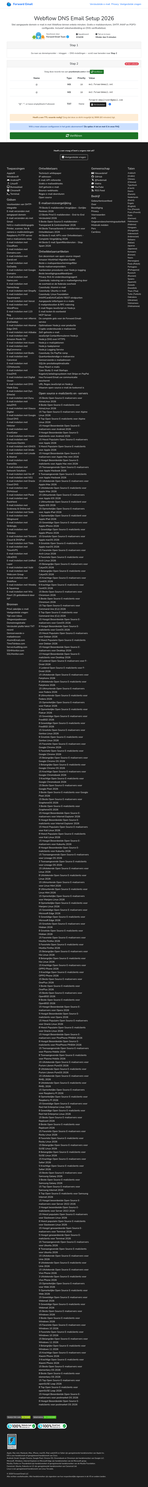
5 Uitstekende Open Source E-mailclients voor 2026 (62, 489)
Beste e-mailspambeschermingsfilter (58, 263)
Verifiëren (96, 71)
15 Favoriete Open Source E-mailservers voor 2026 (62, 552)
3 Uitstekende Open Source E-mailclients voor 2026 (62, 1278)
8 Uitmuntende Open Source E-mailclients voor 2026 (63, 697)
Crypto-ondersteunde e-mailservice (57, 328)
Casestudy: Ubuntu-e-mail (52, 290)
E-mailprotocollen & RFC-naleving (56, 304)
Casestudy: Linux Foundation (54, 294)
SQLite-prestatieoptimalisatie (54, 363)
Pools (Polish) (134, 263)
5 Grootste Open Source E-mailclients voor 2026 (61, 545)
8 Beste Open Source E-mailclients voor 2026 (59, 406)
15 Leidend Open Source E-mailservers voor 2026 (63, 662)
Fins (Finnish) (134, 209)
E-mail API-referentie (50, 180)
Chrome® (13, 190)
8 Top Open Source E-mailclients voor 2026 (62, 420)
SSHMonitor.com (15, 650)
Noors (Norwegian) (133, 259)
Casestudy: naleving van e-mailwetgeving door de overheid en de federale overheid (63, 282)
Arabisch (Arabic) (132, 174)
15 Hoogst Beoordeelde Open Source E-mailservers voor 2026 (59, 427)
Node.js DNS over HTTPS (52, 339)
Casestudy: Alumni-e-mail (52, 287)
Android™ (14, 180)
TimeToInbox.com (16, 643)
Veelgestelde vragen (130, 4)
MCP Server (45, 315)
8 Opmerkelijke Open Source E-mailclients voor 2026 (63, 711)
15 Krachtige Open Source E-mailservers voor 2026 (62, 579)
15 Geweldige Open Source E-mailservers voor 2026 (63, 524)
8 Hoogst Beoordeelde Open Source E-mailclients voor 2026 (59, 628)
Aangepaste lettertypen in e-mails (56, 301)
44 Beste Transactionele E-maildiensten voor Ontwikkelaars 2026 (62, 230)
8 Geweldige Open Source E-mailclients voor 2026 (62, 725)
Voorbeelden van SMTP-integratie (19, 206)
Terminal (13, 194)
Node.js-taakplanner (49, 346)
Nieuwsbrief (99, 173)
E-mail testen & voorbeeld (52, 311)
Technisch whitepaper (50, 173)
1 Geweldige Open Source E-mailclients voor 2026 (62, 531)
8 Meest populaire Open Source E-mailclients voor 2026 (62, 1223)
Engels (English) (132, 205)
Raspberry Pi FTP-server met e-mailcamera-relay (19, 237)
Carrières (96, 232)
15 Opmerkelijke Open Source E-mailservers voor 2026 (62, 510)
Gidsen (11, 200)
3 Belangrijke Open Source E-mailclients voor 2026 (62, 572)
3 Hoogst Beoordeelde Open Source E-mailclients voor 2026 (59, 434)
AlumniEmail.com (16, 640)
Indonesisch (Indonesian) (133, 235)
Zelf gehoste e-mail (49, 187)
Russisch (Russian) (132, 274)
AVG (93, 218)
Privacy (115, 4)
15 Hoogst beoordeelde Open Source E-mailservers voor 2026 (59, 1202)
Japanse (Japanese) (132, 247)
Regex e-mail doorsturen (51, 194)
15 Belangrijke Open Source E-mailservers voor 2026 (63, 565)
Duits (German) (132, 217)
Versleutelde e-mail (100, 4)
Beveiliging (97, 207)
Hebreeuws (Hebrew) (133, 223)
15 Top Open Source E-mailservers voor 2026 (63, 413)
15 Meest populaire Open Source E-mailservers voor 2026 (63, 1216)
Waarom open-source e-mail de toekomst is (61, 387)
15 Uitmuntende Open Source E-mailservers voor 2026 (62, 496)
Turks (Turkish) (134, 294)
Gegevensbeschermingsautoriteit (108, 221)
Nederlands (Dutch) (133, 199)
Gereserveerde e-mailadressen (16, 635)
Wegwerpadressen (16, 619)
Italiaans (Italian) (131, 241)
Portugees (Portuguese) (133, 268)
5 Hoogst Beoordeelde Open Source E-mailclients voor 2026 (59, 462)
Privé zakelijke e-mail (18, 609)
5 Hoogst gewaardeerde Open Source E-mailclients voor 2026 (60, 1236)
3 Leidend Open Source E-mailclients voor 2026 (62, 669)
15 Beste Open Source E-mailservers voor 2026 (60, 399)
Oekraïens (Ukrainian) (132, 298)
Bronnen (12, 604)
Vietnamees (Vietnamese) (134, 305)
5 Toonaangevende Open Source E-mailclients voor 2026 (62, 476)
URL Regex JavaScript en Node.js (56, 384)
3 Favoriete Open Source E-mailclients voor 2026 (61, 1333)
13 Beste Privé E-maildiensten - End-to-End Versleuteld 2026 (61, 216)
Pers (93, 228)
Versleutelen (98, 104)
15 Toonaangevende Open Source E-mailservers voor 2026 (64, 469)
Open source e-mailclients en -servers (63, 393)
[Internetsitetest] (21, 1426)
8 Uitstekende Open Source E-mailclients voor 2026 (62, 683)
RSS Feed (98, 190)
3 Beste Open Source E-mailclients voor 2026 (63, 794)
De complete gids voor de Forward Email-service (60, 320)
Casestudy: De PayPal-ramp (53, 353)
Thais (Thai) (133, 291)
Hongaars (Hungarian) (133, 229)
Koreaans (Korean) (132, 253)
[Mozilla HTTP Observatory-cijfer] (44, 1417)
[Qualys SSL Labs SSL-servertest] (18, 1417)
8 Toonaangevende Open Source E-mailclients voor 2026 (62, 1057)
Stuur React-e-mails (49, 367)
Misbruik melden (99, 225)
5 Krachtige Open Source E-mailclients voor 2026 (61, 1167)
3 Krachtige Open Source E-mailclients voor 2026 (61, 780)
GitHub (96, 176)
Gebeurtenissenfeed (101, 200)
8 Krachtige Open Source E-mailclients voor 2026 (61, 586)
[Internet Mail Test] (52, 1426)
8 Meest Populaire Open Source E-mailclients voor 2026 (62, 642)
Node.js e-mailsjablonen (51, 342)
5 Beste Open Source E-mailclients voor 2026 (59, 600)
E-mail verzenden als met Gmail (20, 220)
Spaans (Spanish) (132, 280)
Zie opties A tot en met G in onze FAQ (101, 126)
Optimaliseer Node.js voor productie (57, 325)
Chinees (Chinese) (132, 180)
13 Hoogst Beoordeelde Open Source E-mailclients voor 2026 (59, 655)
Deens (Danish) (131, 193)
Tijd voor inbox (14, 616)
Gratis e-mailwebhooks (51, 183)
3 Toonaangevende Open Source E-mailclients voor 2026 (62, 863)
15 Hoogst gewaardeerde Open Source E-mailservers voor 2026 (60, 1230)
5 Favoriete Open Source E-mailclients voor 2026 (61, 752)
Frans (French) (134, 212)
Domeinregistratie (16, 622)
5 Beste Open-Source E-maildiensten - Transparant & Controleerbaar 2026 (59, 223)
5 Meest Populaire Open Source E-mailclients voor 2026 (62, 448)
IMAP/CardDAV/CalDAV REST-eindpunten (60, 297)
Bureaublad (14, 187)
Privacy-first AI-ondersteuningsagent (58, 277)
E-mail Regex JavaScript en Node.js (57, 308)
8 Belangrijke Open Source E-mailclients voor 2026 (62, 960)
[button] (110, 104)
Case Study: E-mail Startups (53, 370)
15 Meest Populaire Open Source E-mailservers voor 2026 (63, 441)
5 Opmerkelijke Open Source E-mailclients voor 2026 (63, 1292)
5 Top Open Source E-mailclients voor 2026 (58, 614)
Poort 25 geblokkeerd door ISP (21, 597)
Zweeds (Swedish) (132, 286)
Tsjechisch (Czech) (132, 187)
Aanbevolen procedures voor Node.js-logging (62, 270)
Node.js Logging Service (51, 349)
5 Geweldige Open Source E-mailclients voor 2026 (62, 918)
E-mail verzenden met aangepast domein (18, 213)
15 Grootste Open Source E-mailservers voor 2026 (62, 538)
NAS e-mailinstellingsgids (20, 225)
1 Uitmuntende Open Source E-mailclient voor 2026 (62, 503)
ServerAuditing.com (17, 647)
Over (93, 204)
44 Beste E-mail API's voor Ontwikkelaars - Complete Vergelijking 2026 (61, 237)
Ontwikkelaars (48, 168)
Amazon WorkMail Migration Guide (57, 259)
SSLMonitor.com (15, 654)
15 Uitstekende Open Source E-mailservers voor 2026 (64, 482)
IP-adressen (45, 176)
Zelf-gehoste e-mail (49, 332)
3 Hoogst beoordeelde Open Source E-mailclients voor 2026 (59, 1209)
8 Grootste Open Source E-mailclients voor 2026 (61, 738)
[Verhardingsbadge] (12, 1441)
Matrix (96, 183)
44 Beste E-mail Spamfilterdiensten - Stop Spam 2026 (61, 244)
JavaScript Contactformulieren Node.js (58, 335)
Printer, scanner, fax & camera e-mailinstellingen (20, 230)
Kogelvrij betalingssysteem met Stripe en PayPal (64, 373)
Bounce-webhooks (48, 190)
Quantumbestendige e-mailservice (56, 356)
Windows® (13, 176)
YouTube (97, 187)
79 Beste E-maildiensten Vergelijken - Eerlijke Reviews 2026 (62, 209)
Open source (45, 197)
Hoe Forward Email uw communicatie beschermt (58, 379)
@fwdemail (99, 180)
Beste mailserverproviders (52, 266)
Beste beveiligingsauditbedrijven (55, 273)
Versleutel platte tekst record (21, 628)
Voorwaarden (98, 214)
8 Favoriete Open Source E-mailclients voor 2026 (61, 559)
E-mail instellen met (17, 244)
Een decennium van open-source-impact (59, 256)
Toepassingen (16, 168)
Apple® (11, 173)
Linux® (12, 183)
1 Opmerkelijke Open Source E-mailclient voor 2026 (62, 517)
